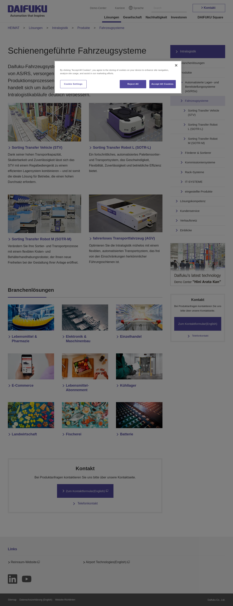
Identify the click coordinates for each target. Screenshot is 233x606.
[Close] (176, 65)
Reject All (133, 84)
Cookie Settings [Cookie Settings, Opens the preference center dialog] (73, 84)
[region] (118, 77)
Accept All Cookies (162, 84)
